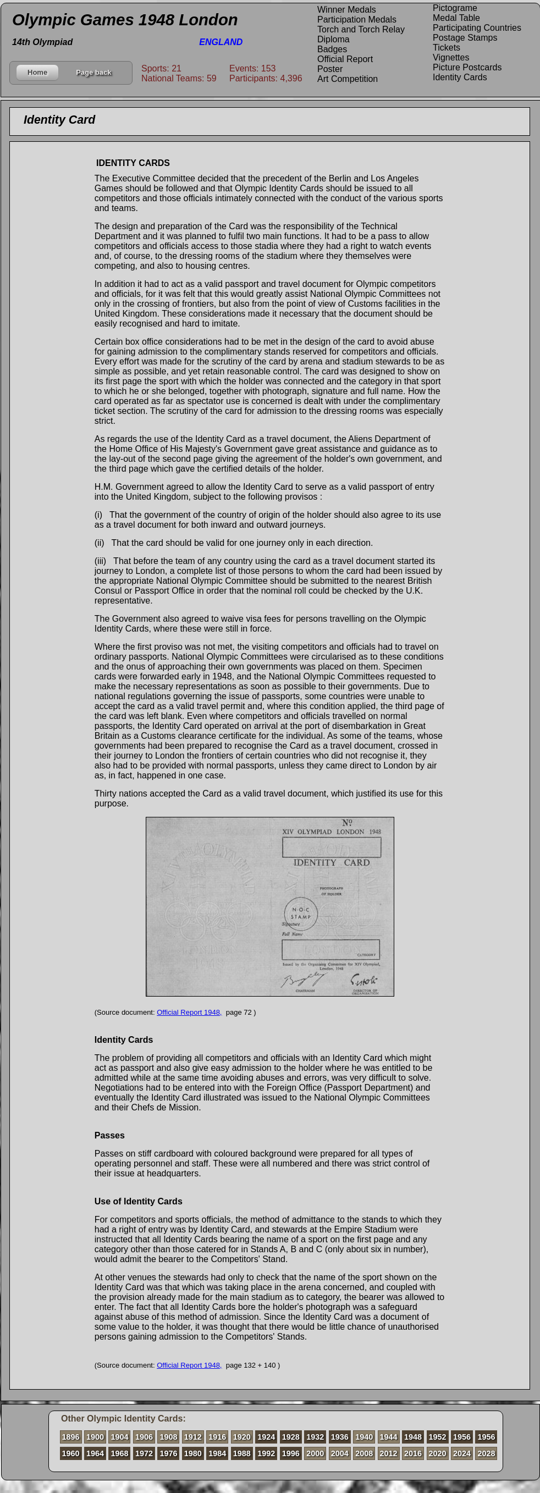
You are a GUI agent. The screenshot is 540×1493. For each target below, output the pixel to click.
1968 (119, 1453)
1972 (144, 1453)
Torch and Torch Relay (361, 29)
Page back (93, 72)
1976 (168, 1453)
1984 (217, 1453)
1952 (438, 1437)
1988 (242, 1453)
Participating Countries (477, 27)
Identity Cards (460, 77)
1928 (291, 1437)
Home (37, 72)
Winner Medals (346, 9)
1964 (95, 1453)
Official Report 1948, (189, 1012)
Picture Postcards (467, 67)
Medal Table (456, 18)
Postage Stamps (465, 37)
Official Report (345, 59)
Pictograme (455, 8)
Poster (330, 69)
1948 (413, 1437)
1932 (315, 1437)
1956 (462, 1437)
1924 (266, 1437)
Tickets (446, 47)
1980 (193, 1453)
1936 (340, 1437)
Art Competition (347, 79)
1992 (266, 1453)
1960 (71, 1453)
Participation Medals (356, 19)
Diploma (333, 39)
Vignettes (451, 57)
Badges (332, 49)
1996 (291, 1453)
